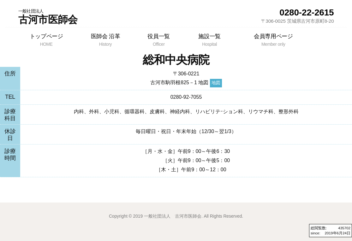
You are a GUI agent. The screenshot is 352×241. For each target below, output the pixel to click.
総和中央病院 (176, 59)
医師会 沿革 (105, 40)
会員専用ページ (273, 40)
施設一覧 (209, 40)
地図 (216, 82)
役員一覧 (158, 40)
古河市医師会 (48, 16)
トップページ (46, 40)
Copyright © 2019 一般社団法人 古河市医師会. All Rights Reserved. (176, 216)
